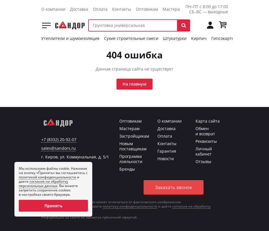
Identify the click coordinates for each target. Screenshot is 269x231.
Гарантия (166, 151)
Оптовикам (147, 9)
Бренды (127, 169)
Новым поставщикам (132, 146)
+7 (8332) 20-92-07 (58, 139)
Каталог (46, 25)
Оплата (100, 9)
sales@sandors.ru (58, 148)
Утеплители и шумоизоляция (70, 38)
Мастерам (173, 9)
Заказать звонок (173, 187)
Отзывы (203, 161)
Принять (53, 205)
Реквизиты (206, 141)
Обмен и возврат (205, 131)
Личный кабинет (203, 151)
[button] (184, 25)
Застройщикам (134, 136)
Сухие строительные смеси (131, 38)
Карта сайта (207, 121)
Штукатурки (175, 38)
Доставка (79, 9)
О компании (53, 9)
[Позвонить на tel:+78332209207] (197, 25)
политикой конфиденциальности (47, 177)
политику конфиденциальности (130, 206)
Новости (165, 158)
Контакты (121, 9)
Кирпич (199, 38)
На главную (134, 84)
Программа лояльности (130, 159)
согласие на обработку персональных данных (43, 183)
